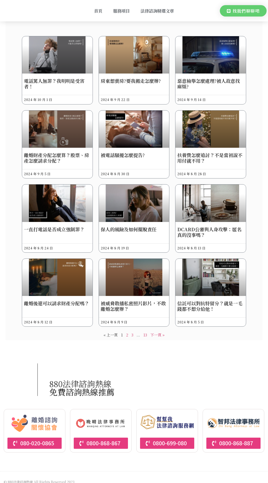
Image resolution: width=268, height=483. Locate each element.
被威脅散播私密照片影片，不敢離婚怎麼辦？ (133, 297)
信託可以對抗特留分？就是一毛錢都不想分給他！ (205, 297)
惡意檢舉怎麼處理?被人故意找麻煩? (206, 81)
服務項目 (121, 11)
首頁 (98, 11)
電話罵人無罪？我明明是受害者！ (60, 81)
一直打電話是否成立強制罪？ (60, 222)
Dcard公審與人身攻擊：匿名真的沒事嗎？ (205, 225)
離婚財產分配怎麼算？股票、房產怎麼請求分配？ (60, 154)
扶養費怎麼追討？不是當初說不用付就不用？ (205, 154)
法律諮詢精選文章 (157, 11)
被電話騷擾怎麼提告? (125, 151)
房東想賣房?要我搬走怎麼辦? (133, 78)
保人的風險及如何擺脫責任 (130, 222)
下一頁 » (157, 326)
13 (145, 326)
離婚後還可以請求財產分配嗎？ (58, 297)
